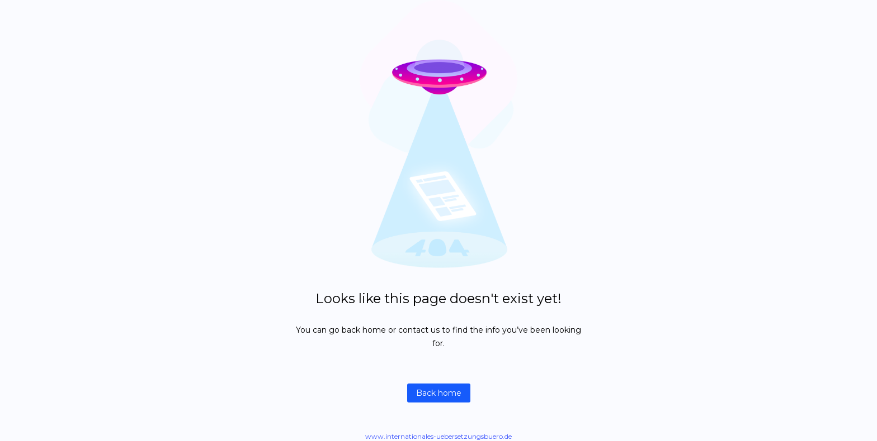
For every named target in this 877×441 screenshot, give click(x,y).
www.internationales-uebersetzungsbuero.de (438, 436)
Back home (438, 393)
